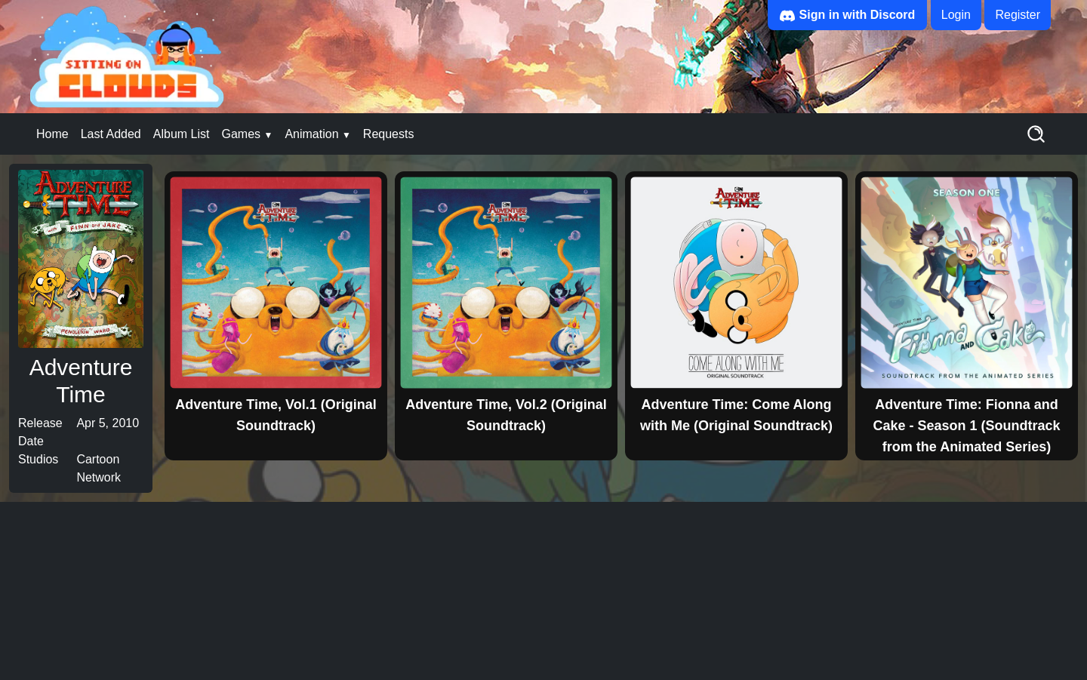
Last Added (111, 134)
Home (52, 134)
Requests (388, 134)
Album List (181, 134)
